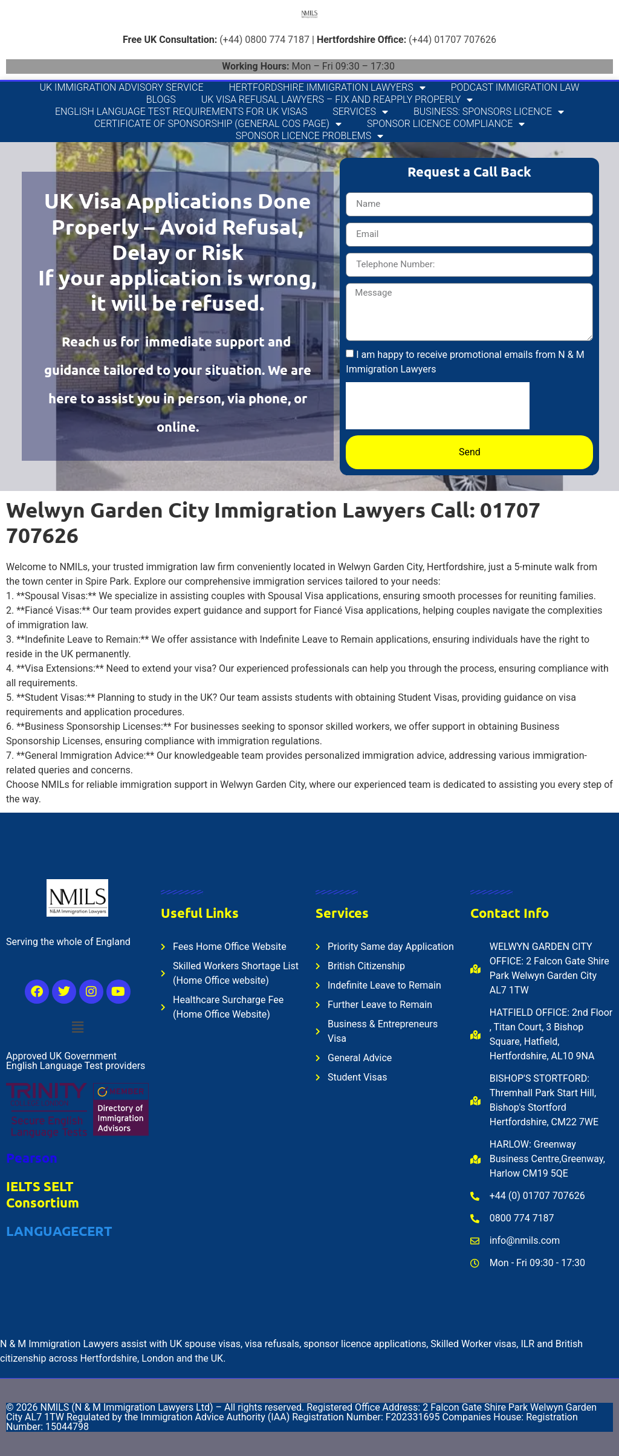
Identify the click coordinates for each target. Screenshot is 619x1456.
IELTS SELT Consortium (42, 1194)
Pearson (31, 1157)
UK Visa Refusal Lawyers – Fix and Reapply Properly (337, 100)
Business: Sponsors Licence (488, 112)
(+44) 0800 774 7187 (264, 39)
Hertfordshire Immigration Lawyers (327, 88)
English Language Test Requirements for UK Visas (181, 111)
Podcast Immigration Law (515, 87)
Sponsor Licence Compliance (446, 124)
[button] (77, 1027)
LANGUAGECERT (59, 1231)
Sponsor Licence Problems (309, 136)
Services (360, 112)
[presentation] (438, 405)
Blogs (161, 99)
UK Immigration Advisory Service (122, 87)
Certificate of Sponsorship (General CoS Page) (218, 124)
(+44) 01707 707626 (452, 39)
